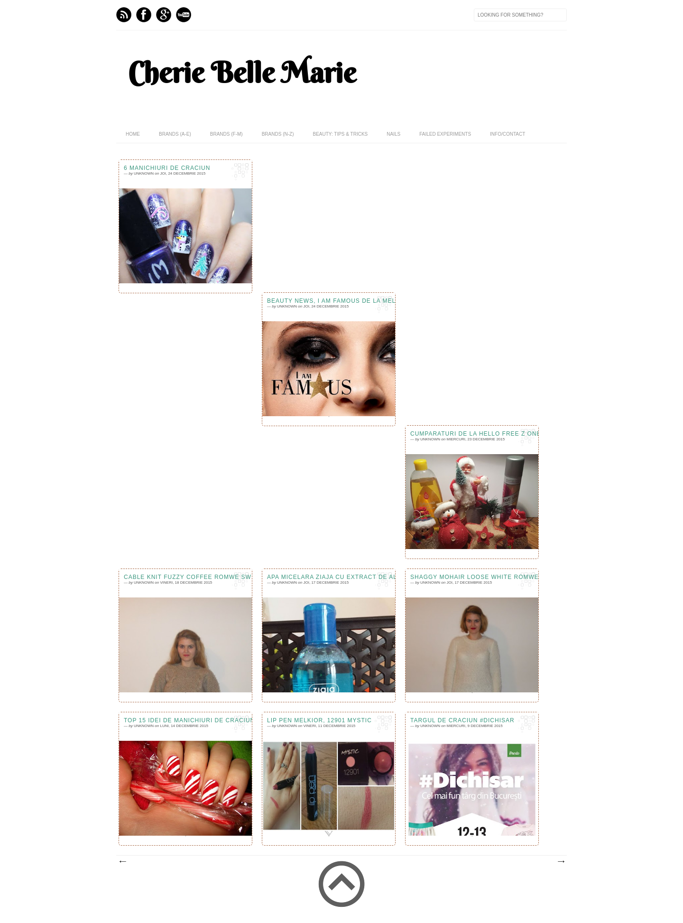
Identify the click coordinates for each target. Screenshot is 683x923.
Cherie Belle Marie (242, 73)
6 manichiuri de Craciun (167, 168)
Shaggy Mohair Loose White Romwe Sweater (472, 577)
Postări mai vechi (560, 862)
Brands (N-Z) (278, 134)
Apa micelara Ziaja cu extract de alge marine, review (328, 577)
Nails (393, 134)
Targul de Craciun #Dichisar (462, 720)
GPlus (163, 14)
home (133, 134)
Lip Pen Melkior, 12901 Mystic (319, 720)
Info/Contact (507, 134)
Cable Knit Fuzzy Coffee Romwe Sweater (185, 577)
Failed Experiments (445, 134)
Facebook (143, 14)
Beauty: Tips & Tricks (340, 134)
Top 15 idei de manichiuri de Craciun (185, 720)
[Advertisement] (341, 497)
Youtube (183, 14)
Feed (123, 14)
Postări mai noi (122, 862)
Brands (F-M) (226, 134)
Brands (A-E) (175, 134)
